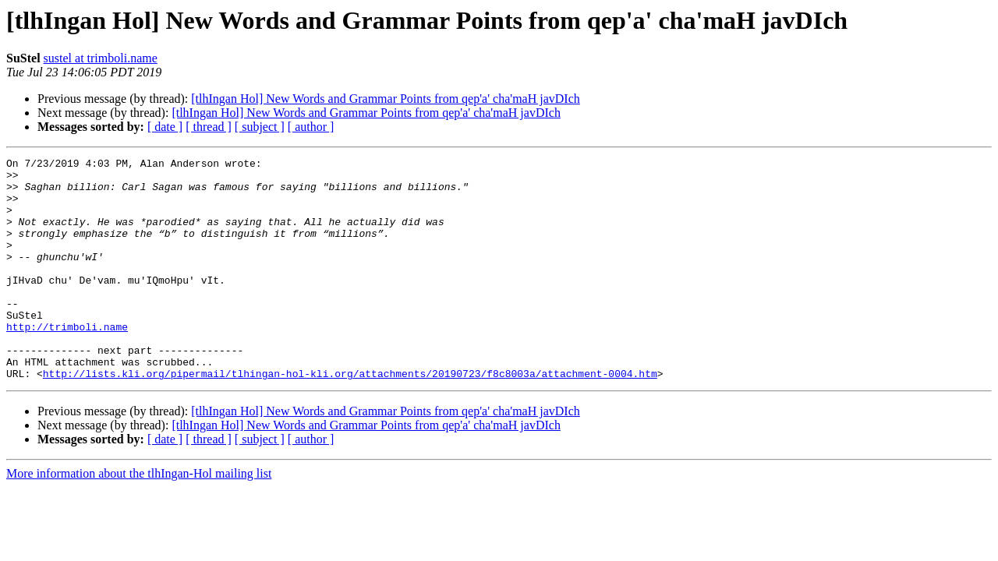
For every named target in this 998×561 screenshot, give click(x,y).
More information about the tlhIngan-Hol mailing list (138, 517)
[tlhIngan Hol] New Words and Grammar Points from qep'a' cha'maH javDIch (385, 98)
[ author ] (311, 126)
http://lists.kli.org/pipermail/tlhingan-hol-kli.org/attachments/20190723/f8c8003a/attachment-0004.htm (350, 418)
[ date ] (164, 126)
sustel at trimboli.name (100, 58)
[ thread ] (209, 126)
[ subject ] (260, 126)
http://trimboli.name (67, 362)
